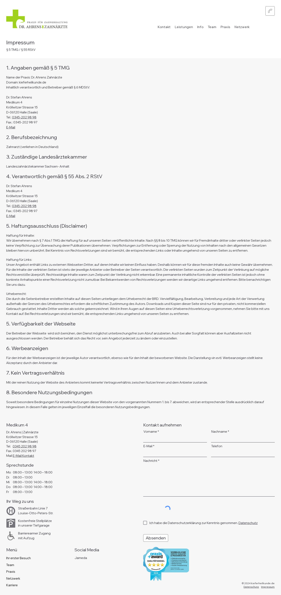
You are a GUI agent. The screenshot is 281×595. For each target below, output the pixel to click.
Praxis (10, 572)
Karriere (12, 585)
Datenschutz (251, 586)
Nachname (219, 431)
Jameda (81, 558)
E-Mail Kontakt (23, 456)
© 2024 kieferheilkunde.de (258, 583)
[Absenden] (155, 538)
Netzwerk (13, 578)
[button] (184, 27)
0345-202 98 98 (24, 117)
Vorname (150, 431)
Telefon (216, 446)
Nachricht (150, 460)
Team (10, 565)
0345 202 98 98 (24, 446)
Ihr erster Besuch (18, 558)
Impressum (268, 586)
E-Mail (10, 127)
